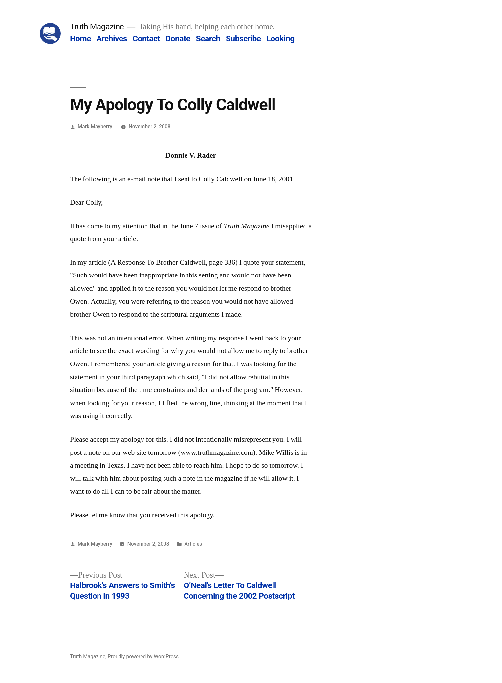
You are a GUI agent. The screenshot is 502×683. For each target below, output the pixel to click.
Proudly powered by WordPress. (144, 656)
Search (208, 38)
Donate (177, 38)
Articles (193, 544)
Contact (146, 38)
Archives (112, 38)
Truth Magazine (97, 26)
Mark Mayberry (95, 126)
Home (80, 38)
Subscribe (243, 38)
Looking (280, 38)
